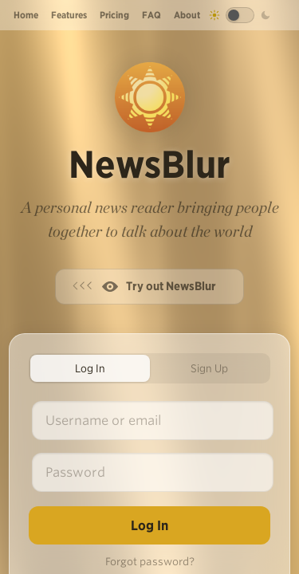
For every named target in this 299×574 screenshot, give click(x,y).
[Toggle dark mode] (240, 15)
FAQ (151, 15)
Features (69, 15)
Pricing (114, 15)
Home (26, 15)
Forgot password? (150, 562)
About (187, 15)
